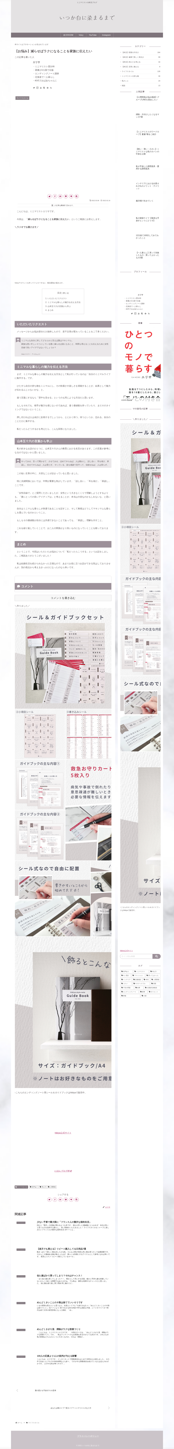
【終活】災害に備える (141, 67)
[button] (157, 956)
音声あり (34, 1187)
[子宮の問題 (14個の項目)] (127, 988)
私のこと (141, 81)
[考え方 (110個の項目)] (154, 971)
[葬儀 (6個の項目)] (130, 996)
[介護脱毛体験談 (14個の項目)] (152, 988)
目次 (59, 293)
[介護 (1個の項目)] (150, 996)
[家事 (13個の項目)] (143, 992)
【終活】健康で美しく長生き (141, 57)
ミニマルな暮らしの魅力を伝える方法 (64, 302)
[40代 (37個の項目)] (146, 980)
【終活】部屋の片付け (141, 52)
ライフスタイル (21, 1187)
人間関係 (52, 1187)
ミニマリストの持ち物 (141, 76)
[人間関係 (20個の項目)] (155, 980)
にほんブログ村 (63, 1171)
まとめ (50, 310)
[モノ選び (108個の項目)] (125, 975)
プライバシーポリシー (88, 1436)
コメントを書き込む (63, 597)
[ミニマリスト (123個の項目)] (141, 971)
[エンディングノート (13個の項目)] (129, 992)
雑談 (141, 85)
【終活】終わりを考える (141, 62)
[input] (136, 956)
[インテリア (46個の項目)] (126, 980)
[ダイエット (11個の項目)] (154, 992)
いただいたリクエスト (57, 298)
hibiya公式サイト (63, 1133)
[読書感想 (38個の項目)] (137, 980)
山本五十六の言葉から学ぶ (59, 306)
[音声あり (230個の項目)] (126, 971)
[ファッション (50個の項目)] (138, 975)
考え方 (43, 1187)
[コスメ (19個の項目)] (126, 984)
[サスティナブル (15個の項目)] (141, 984)
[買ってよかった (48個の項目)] (152, 975)
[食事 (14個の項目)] (139, 988)
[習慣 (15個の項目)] (155, 984)
